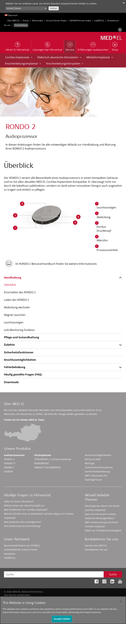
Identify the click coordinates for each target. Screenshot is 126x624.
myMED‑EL (99, 20)
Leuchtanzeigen (13, 322)
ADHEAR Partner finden (80, 20)
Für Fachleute (21, 25)
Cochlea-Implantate (18, 57)
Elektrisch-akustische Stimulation (59, 57)
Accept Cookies (62, 620)
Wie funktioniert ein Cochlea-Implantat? (26, 509)
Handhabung (12, 277)
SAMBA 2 (9, 467)
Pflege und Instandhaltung (21, 337)
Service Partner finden (56, 20)
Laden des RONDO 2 (16, 300)
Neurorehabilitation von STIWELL (22, 545)
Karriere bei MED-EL (96, 545)
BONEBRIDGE (41, 463)
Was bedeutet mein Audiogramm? (22, 521)
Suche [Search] (113, 574)
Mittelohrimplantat (99, 57)
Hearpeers (9, 553)
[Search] (120, 30)
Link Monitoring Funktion (19, 330)
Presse (26, 20)
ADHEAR (8, 471)
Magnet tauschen (14, 315)
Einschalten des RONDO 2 (20, 292)
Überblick (10, 285)
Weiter (53, 8)
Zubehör (9, 344)
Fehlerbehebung (14, 367)
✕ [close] (124, 2)
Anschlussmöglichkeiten (20, 360)
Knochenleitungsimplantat (23, 63)
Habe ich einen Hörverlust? (19, 501)
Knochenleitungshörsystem (64, 63)
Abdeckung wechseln (17, 307)
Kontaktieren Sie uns (96, 549)
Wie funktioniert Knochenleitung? (22, 526)
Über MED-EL (13, 20)
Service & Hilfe (93, 459)
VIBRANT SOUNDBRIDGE (47, 467)
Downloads (11, 382)
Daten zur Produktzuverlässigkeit (103, 530)
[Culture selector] (26, 8)
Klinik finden (37, 20)
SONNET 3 (9, 463)
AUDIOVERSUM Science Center (20, 549)
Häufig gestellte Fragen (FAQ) (23, 374)
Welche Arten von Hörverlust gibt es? (24, 505)
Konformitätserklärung (97, 471)
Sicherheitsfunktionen (18, 352)
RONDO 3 (9, 459)
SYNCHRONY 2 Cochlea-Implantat (52, 459)
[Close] (120, 602)
